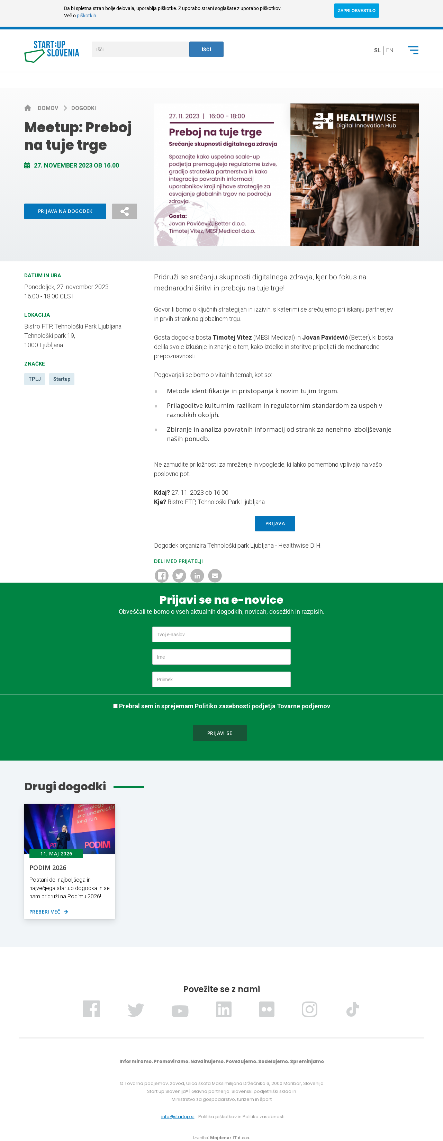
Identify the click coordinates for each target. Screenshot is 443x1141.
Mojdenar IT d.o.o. (230, 1137)
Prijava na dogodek (65, 211)
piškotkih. (87, 15)
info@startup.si (178, 1116)
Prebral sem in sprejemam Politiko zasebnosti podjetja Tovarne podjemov (224, 706)
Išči (206, 49)
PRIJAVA (275, 523)
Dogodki (83, 108)
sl (377, 50)
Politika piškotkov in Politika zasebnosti (241, 1116)
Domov (49, 108)
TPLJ (34, 379)
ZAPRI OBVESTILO (357, 10)
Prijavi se (219, 733)
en (389, 50)
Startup (61, 379)
